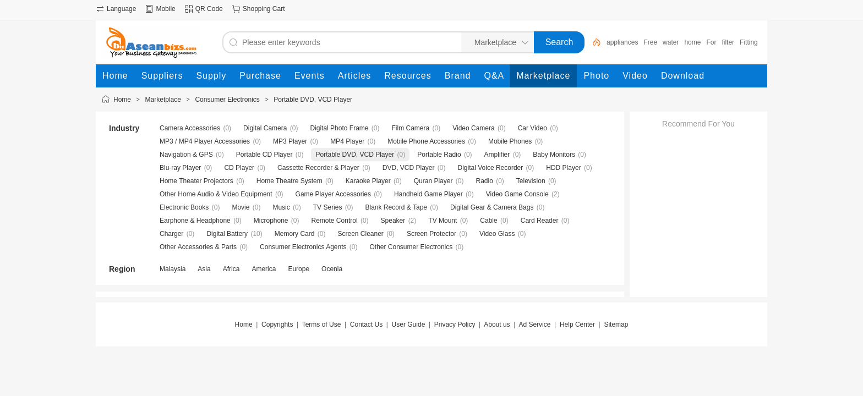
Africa (231, 269)
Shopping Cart (264, 9)
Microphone (271, 220)
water (671, 42)
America (264, 269)
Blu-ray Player (180, 168)
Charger (171, 234)
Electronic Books (184, 207)
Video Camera (473, 128)
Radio (484, 181)
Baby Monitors (554, 154)
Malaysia (172, 269)
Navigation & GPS (186, 154)
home (692, 42)
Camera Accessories (190, 128)
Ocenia (331, 269)
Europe (298, 269)
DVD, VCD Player (409, 168)
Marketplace (163, 99)
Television (530, 181)
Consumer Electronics (227, 99)
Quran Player (433, 181)
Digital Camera (265, 128)
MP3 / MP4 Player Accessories (205, 141)
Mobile (165, 9)
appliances (622, 42)
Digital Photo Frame (339, 128)
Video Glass (497, 234)
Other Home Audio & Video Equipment (216, 194)
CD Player (239, 168)
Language (121, 9)
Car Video (532, 128)
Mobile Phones (510, 141)
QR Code (209, 9)
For (711, 42)
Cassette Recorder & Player (318, 168)
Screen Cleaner (360, 234)
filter (728, 42)
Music (281, 207)
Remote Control (335, 220)
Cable (488, 220)
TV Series (327, 207)
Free (650, 42)
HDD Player (563, 168)
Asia (204, 269)
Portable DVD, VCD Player (313, 99)
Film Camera (411, 128)
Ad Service (534, 324)
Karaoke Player (368, 181)
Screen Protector (431, 234)
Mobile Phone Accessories (426, 141)
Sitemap (616, 324)
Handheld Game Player (428, 194)
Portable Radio (439, 154)
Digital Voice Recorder (490, 168)
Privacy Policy (455, 324)
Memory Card (295, 234)
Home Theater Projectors (196, 181)
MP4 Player (347, 141)
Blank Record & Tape (396, 207)
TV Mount (442, 220)
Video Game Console (517, 194)
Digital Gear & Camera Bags (491, 207)
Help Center (577, 324)
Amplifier (497, 154)
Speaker (393, 220)
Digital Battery (227, 234)
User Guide (408, 324)
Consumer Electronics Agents (303, 247)
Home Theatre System (289, 181)
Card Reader (540, 220)
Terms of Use (321, 324)
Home (122, 99)
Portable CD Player (264, 154)
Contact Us (366, 324)
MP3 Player (290, 141)
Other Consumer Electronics (411, 247)
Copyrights (277, 324)
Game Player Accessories (333, 194)
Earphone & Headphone (195, 220)
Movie (240, 207)
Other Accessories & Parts (198, 247)
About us (497, 324)
